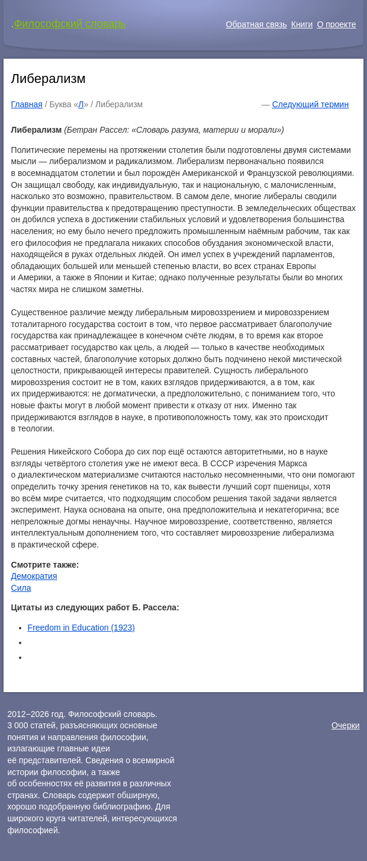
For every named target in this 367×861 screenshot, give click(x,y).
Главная (27, 104)
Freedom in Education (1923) (81, 627)
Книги (302, 24)
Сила (21, 588)
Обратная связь (256, 24)
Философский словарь (70, 24)
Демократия (34, 576)
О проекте (336, 24)
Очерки (345, 725)
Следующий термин (310, 104)
